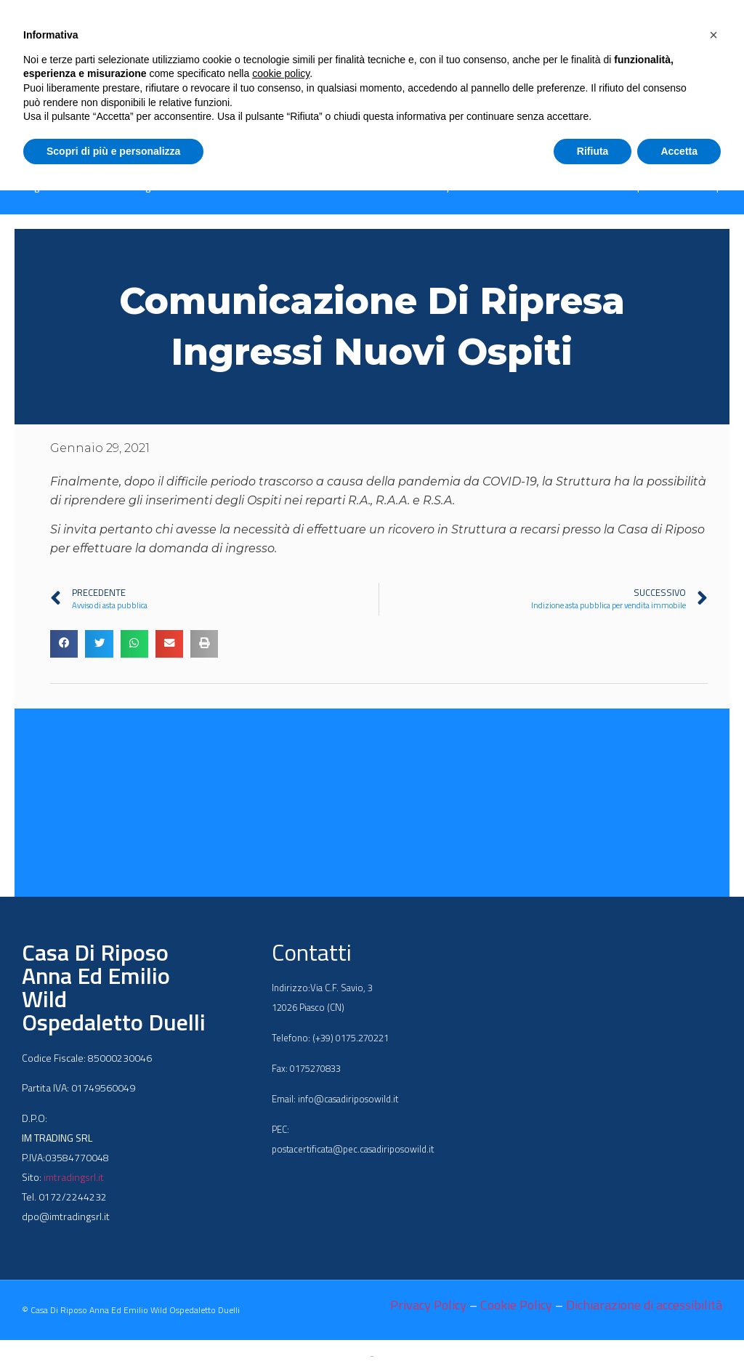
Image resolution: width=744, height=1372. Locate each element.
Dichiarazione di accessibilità (644, 1305)
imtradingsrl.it (74, 1177)
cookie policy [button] (281, 73)
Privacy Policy (428, 1305)
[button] (64, 644)
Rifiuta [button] (593, 151)
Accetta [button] (679, 151)
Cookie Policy (516, 1305)
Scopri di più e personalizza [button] (113, 151)
